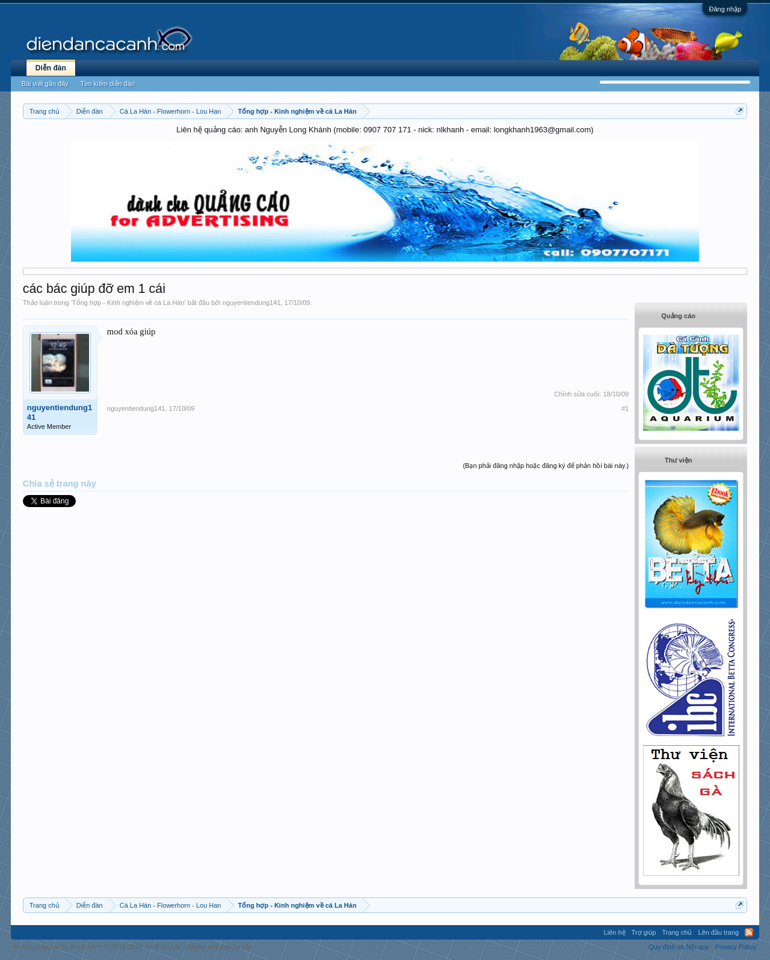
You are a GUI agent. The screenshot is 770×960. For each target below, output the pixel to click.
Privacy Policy (735, 946)
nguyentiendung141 (252, 302)
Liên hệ (615, 932)
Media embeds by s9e (220, 946)
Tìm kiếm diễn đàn (108, 83)
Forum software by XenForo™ (98, 946)
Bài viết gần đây (45, 83)
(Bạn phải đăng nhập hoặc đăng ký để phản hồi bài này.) (546, 465)
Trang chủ (677, 932)
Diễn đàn (50, 68)
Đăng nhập (725, 9)
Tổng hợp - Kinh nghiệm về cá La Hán (128, 302)
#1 (625, 408)
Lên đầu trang (718, 932)
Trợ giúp (644, 932)
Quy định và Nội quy (678, 946)
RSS (749, 932)
